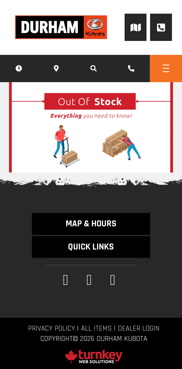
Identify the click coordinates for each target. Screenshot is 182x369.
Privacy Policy (51, 328)
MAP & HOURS (91, 223)
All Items (96, 328)
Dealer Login (138, 328)
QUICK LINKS (91, 247)
